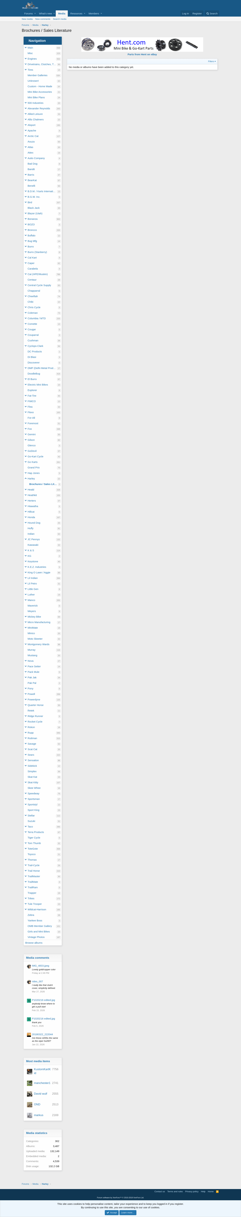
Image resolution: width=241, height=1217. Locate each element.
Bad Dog (32, 163)
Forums (28, 13)
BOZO (31, 224)
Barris (31, 174)
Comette (32, 323)
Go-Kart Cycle (35, 456)
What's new (45, 13)
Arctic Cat (33, 136)
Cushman (33, 340)
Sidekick (32, 765)
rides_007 (37, 981)
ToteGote (33, 848)
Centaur (32, 279)
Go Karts (32, 462)
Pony (30, 688)
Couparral (33, 334)
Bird (30, 202)
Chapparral (34, 290)
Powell (31, 694)
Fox (30, 428)
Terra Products (36, 832)
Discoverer (34, 362)
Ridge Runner (35, 716)
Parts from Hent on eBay (142, 54)
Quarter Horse (36, 705)
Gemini (32, 434)
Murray (31, 649)
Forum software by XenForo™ (120, 1198)
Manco (31, 600)
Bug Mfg (32, 241)
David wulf (40, 1093)
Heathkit (32, 495)
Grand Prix (34, 467)
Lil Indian (33, 578)
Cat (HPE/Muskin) (38, 274)
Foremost (33, 423)
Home (211, 1191)
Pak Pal (32, 682)
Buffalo (31, 235)
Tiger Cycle (34, 837)
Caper (31, 263)
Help (203, 1191)
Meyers (32, 611)
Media (61, 13)
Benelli (31, 185)
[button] (35, 13)
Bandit (31, 169)
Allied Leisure (35, 113)
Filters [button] (211, 61)
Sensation (33, 760)
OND (37, 1104)
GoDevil (32, 450)
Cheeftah (33, 296)
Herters (32, 500)
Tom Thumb (34, 843)
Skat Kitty (33, 782)
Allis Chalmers (36, 119)
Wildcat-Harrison (37, 909)
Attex (30, 152)
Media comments (37, 957)
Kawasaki (33, 544)
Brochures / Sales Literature (43, 484)
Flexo (31, 412)
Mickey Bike (34, 616)
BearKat (32, 180)
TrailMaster (34, 876)
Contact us (159, 1191)
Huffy (30, 528)
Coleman (33, 312)
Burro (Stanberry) (37, 252)
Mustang (32, 655)
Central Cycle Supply (39, 285)
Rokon (31, 727)
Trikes (31, 898)
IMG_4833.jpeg (40, 965)
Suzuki (31, 821)
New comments (42, 19)
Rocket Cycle (35, 721)
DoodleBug (34, 373)
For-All (31, 417)
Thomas (32, 859)
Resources (76, 13)
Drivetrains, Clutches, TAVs (42, 64)
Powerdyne (34, 699)
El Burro (32, 379)
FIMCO (32, 401)
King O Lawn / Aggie (39, 572)
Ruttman (32, 738)
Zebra (31, 915)
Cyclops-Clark (35, 346)
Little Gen (33, 589)
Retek (31, 710)
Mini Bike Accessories (40, 91)
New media (27, 19)
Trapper (32, 892)
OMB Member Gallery (40, 926)
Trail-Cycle (33, 865)
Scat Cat (32, 749)
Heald (31, 489)
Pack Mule (33, 671)
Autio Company (36, 158)
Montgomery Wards (38, 644)
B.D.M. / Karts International (42, 191)
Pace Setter (34, 666)
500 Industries (35, 102)
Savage (32, 743)
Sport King (33, 810)
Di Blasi (32, 357)
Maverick (33, 605)
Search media (59, 19)
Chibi (30, 301)
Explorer (32, 390)
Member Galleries (37, 75)
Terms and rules (175, 1191)
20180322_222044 (42, 1034)
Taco (30, 826)
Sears (31, 754)
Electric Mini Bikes (38, 384)
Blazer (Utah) (35, 213)
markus (38, 1115)
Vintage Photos (36, 937)
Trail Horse (34, 870)
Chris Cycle (34, 307)
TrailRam (33, 887)
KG (29, 555)
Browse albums (34, 942)
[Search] (212, 13)
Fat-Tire (32, 395)
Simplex (32, 771)
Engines (32, 58)
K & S (31, 550)
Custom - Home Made (40, 86)
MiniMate (33, 627)
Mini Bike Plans (36, 97)
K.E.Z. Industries (37, 566)
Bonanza (32, 218)
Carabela (33, 268)
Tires (30, 69)
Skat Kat (32, 776)
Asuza (31, 141)
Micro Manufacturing (39, 622)
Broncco (32, 230)
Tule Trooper (35, 903)
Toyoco (32, 854)
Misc (30, 53)
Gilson (31, 439)
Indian (31, 533)
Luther (31, 594)
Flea (30, 406)
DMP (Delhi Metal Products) (42, 368)
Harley (31, 478)
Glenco (32, 445)
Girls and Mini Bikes (39, 931)
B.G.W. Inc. (34, 196)
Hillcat (31, 511)
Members (94, 13)
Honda (31, 517)
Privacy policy (191, 1191)
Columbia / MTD (37, 318)
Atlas (30, 147)
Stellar (31, 815)
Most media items (38, 1061)
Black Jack (34, 207)
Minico (31, 633)
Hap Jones (34, 473)
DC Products (35, 351)
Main (30, 47)
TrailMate (33, 881)
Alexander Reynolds (39, 108)
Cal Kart (32, 257)
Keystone (33, 561)
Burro (31, 246)
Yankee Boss (35, 920)
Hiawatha (33, 506)
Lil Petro (32, 583)
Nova (30, 660)
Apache (32, 130)
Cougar (32, 329)
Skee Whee (34, 787)
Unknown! (33, 80)
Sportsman (34, 798)
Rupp (31, 732)
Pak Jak (32, 677)
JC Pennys (34, 539)
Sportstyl (32, 804)
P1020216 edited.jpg (43, 1000)
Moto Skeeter (35, 638)
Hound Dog (34, 522)
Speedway (33, 793)
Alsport (31, 125)
